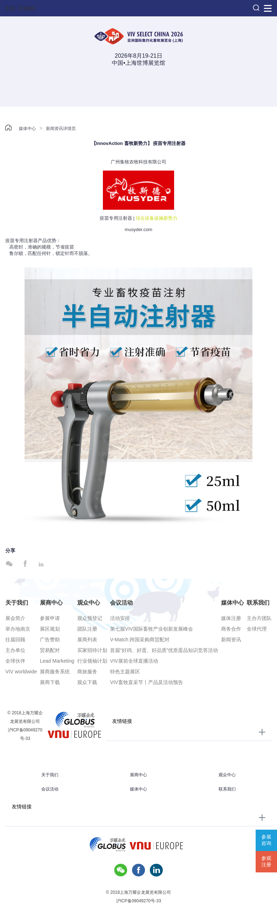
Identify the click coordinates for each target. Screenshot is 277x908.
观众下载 (87, 682)
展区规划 (50, 629)
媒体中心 (27, 128)
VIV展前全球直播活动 (134, 661)
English (27, 8)
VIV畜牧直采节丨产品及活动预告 (146, 682)
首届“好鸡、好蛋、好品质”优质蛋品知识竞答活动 (164, 650)
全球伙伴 (15, 661)
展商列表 (87, 639)
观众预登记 (89, 618)
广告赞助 (50, 639)
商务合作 (231, 629)
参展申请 (50, 618)
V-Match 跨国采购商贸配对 (139, 639)
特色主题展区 (125, 671)
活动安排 (120, 618)
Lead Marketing (57, 661)
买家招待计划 (92, 650)
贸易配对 (50, 650)
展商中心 (51, 603)
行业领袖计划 (92, 661)
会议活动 (121, 603)
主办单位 (15, 650)
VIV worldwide (21, 671)
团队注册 (87, 629)
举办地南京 (17, 629)
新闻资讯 (231, 639)
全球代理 (257, 629)
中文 (10, 8)
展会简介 (15, 618)
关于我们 (16, 603)
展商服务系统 (55, 671)
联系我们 (258, 603)
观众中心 (88, 603)
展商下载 (50, 682)
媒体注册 (231, 618)
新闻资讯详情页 (61, 128)
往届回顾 (15, 639)
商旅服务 (87, 671)
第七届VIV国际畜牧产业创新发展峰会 (151, 629)
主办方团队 (259, 618)
